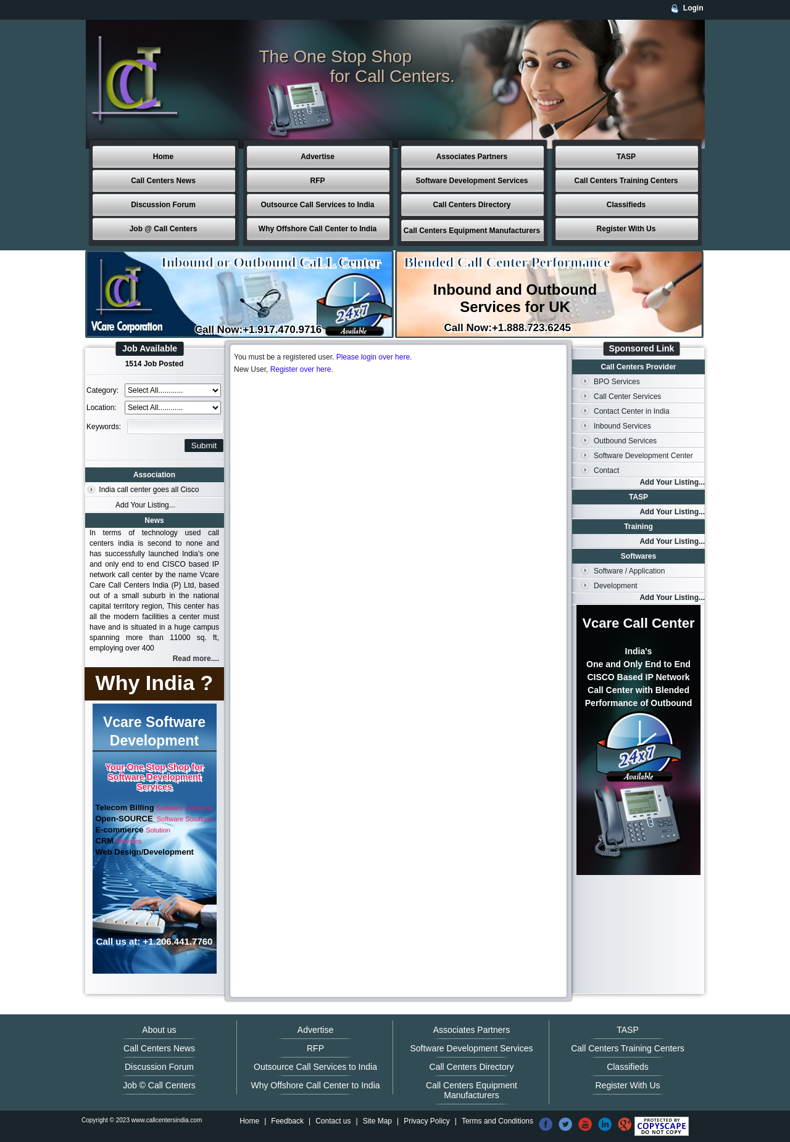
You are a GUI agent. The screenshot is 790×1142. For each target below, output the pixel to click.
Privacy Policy (427, 1121)
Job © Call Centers (159, 1085)
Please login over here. (374, 357)
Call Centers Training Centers (626, 180)
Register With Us (626, 228)
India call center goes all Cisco (149, 489)
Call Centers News (163, 180)
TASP (626, 156)
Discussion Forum (163, 204)
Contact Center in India (632, 411)
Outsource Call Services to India (317, 204)
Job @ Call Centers (164, 228)
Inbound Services (622, 426)
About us (159, 1030)
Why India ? (155, 682)
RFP (317, 180)
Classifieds (626, 204)
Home (163, 156)
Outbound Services (625, 441)
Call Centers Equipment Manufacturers (472, 230)
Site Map (377, 1121)
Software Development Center (643, 455)
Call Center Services (627, 396)
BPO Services (617, 381)
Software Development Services (471, 180)
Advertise (318, 156)
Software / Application (629, 571)
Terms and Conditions (497, 1121)
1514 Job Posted (154, 363)
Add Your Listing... (145, 505)
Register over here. (301, 369)
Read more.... (196, 658)
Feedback (287, 1121)
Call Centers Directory (471, 204)
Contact (606, 470)
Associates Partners (471, 156)
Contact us (333, 1121)
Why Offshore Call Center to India (317, 228)
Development (616, 585)
